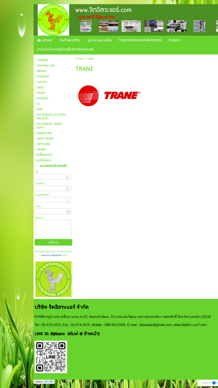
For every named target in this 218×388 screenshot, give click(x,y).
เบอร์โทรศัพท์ (42, 195)
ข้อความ (40, 218)
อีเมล (38, 206)
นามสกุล (40, 183)
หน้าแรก (79, 59)
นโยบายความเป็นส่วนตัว (51, 255)
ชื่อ (37, 172)
